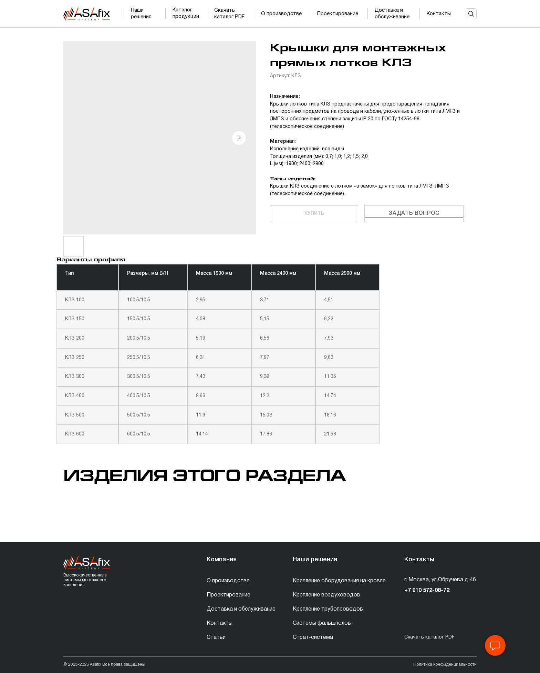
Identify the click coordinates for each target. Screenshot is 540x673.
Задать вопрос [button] (413, 213)
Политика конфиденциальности (445, 664)
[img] (86, 14)
